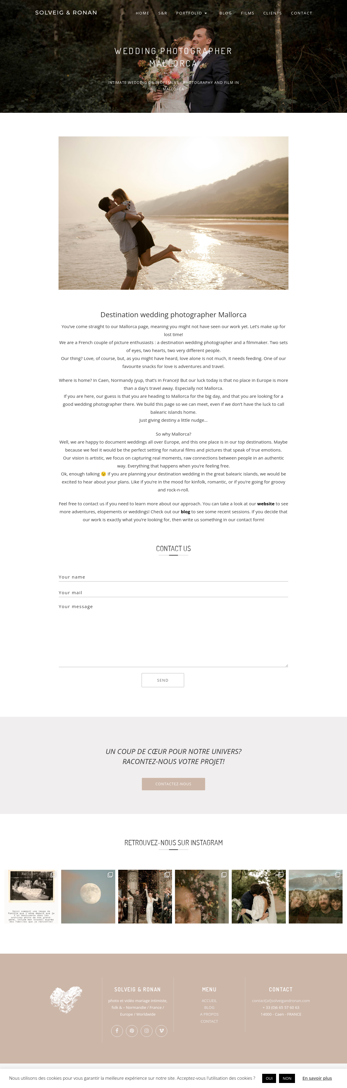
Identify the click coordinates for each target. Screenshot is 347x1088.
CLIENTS (272, 13)
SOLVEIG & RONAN (66, 13)
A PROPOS (209, 1014)
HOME (142, 13)
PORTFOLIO (191, 13)
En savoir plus (317, 1078)
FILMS (247, 13)
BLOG (226, 13)
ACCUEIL (209, 1000)
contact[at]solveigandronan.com (281, 1000)
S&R (162, 13)
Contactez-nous (173, 783)
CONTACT (301, 13)
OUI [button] (269, 1078)
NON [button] (287, 1078)
